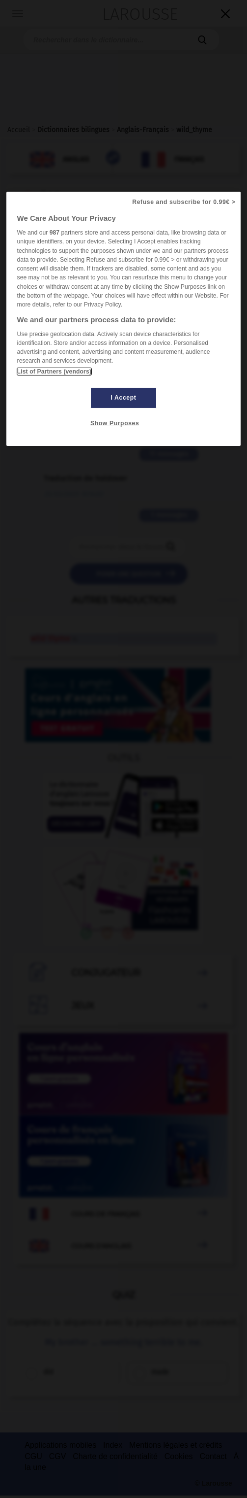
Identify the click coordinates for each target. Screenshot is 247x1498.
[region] (123, 319)
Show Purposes (114, 423)
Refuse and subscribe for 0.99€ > (183, 202)
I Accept (124, 397)
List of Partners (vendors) (54, 371)
